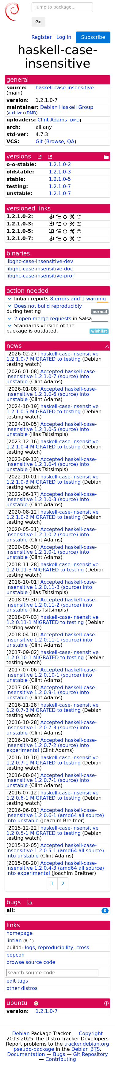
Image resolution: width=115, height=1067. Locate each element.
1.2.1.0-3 (60, 172)
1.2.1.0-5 (60, 179)
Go (38, 21)
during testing (57, 309)
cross (82, 947)
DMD (31, 112)
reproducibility (55, 947)
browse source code (30, 962)
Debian (21, 1033)
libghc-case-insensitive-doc (39, 269)
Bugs (59, 1054)
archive (15, 112)
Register (42, 37)
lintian (14, 940)
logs (30, 947)
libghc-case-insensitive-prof (40, 276)
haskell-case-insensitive (65, 88)
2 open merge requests (42, 319)
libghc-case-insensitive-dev (39, 261)
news (14, 345)
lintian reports (57, 299)
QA (71, 141)
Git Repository (90, 1054)
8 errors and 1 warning (78, 299)
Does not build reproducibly (48, 306)
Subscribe (93, 37)
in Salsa (57, 319)
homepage (19, 933)
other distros (21, 988)
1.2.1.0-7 (60, 186)
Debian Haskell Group (66, 107)
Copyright (91, 1033)
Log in (63, 37)
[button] (9, 299)
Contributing (60, 1059)
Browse (55, 141)
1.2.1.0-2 (60, 164)
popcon (15, 955)
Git (39, 141)
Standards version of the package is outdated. (57, 328)
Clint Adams (52, 120)
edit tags (17, 981)
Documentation (26, 1054)
